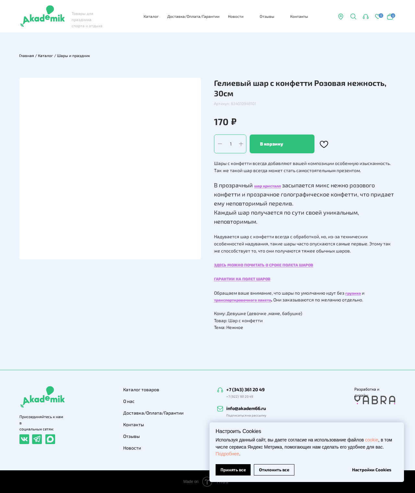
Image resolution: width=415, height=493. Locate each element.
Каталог (151, 16)
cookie (371, 439)
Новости (235, 16)
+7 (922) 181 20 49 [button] (239, 396)
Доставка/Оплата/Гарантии (193, 16)
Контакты (299, 16)
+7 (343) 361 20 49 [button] (245, 389)
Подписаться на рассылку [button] (246, 415)
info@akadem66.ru (246, 408)
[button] (366, 16)
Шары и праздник (73, 55)
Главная (26, 55)
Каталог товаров (141, 389)
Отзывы (267, 16)
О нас (129, 401)
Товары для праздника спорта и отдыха (87, 19)
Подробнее (227, 453)
